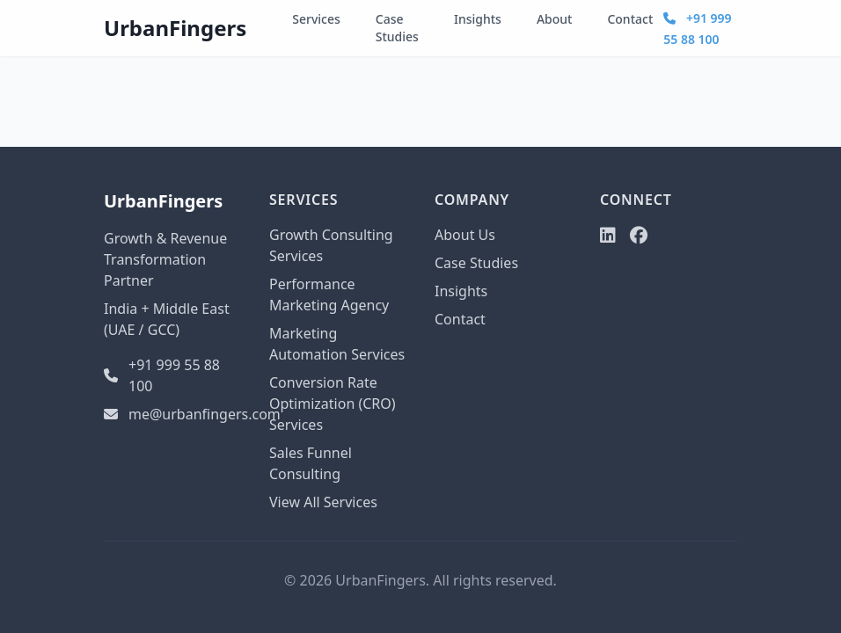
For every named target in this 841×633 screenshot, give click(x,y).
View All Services (323, 502)
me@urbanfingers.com (172, 414)
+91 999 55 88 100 (162, 375)
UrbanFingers (175, 27)
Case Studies (397, 28)
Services (316, 19)
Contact (630, 19)
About (555, 19)
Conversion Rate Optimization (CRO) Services (332, 403)
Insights (477, 19)
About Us (465, 234)
